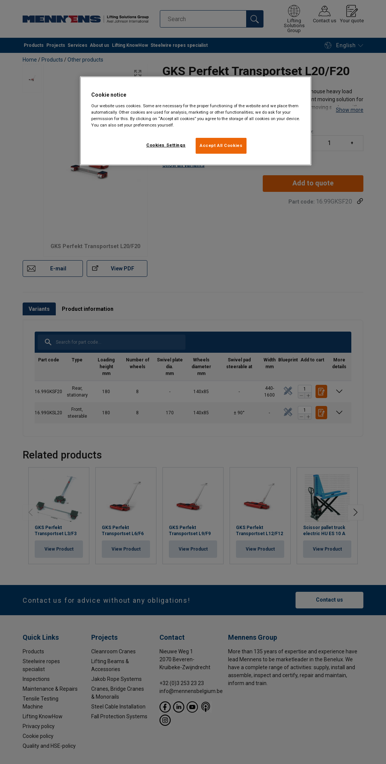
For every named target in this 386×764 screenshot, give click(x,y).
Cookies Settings (165, 145)
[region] (195, 120)
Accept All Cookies (221, 145)
